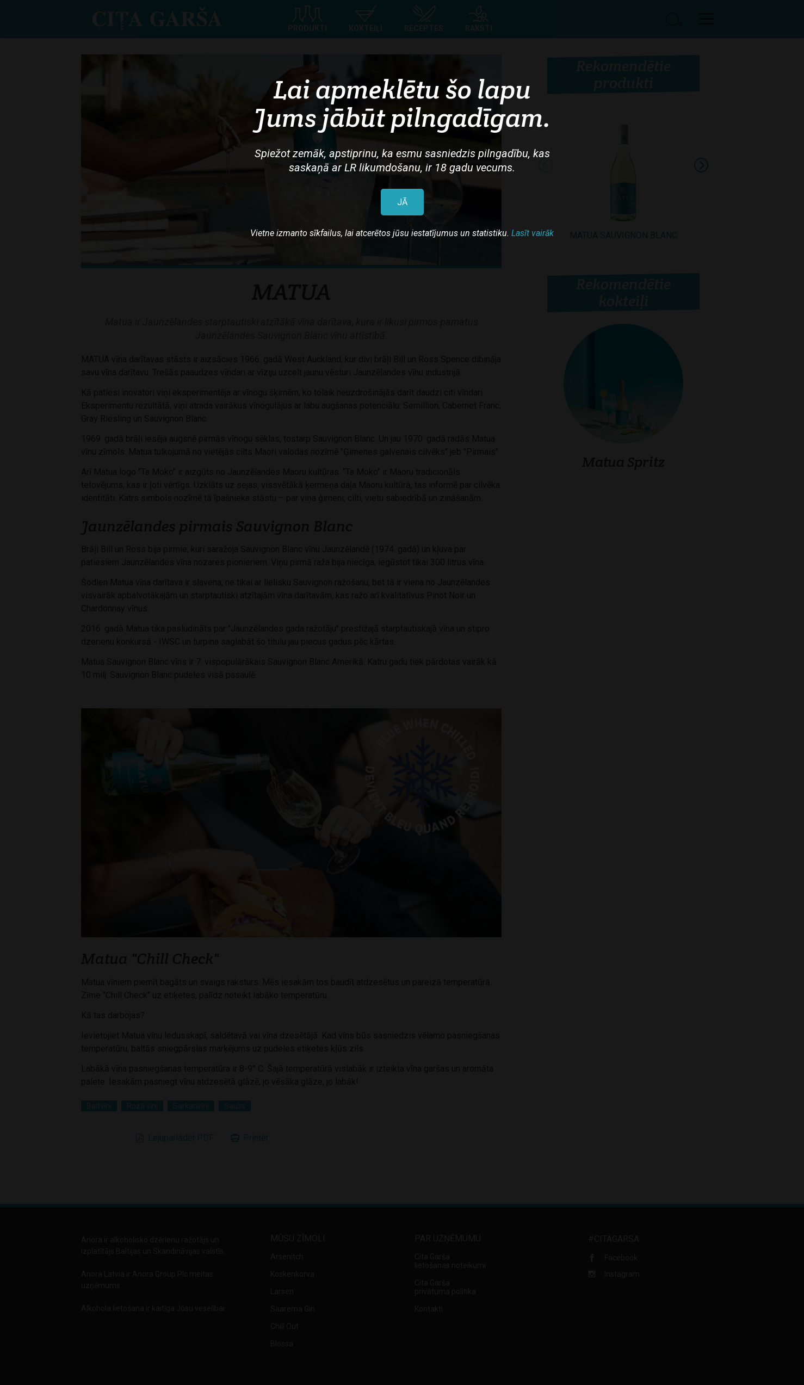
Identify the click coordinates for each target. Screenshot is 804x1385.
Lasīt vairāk (532, 233)
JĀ (402, 202)
